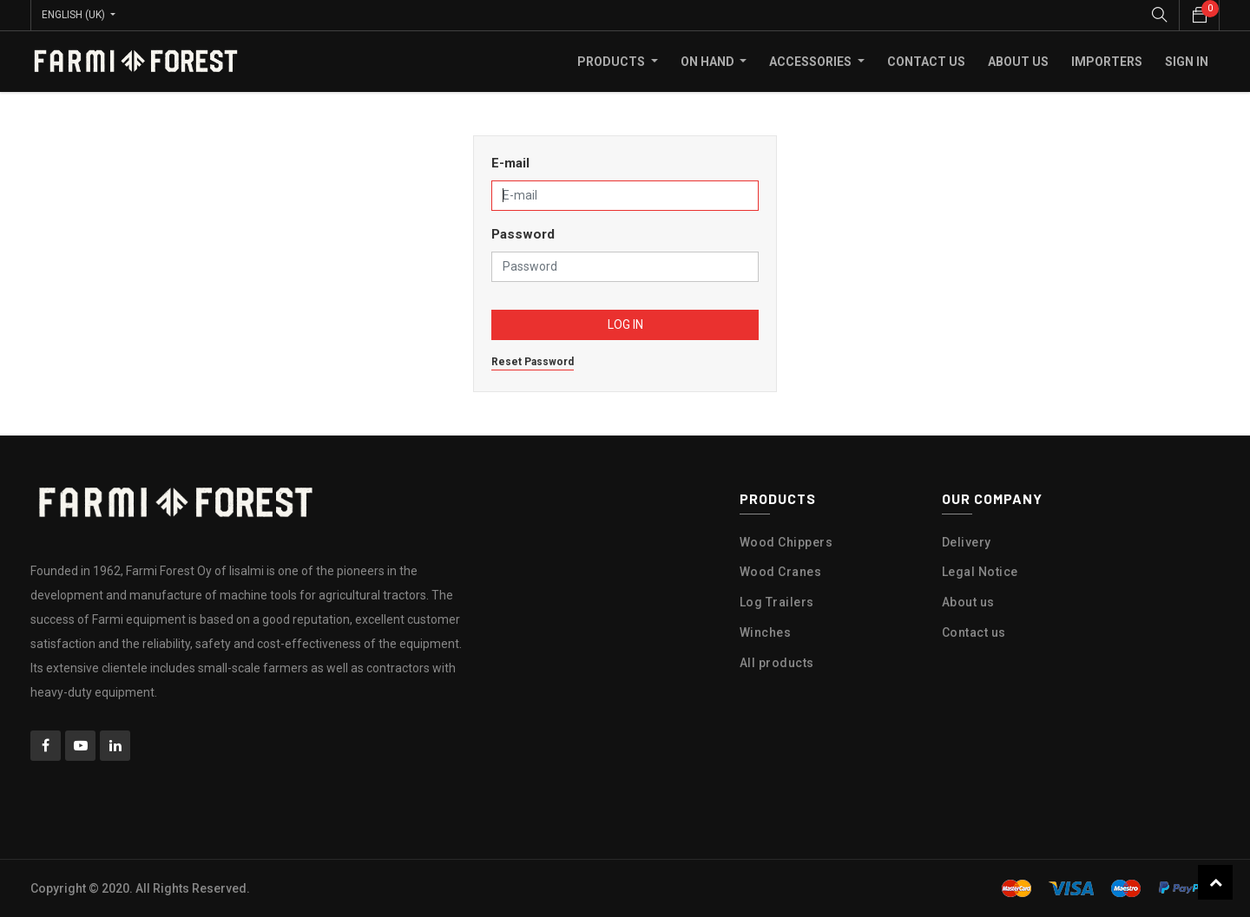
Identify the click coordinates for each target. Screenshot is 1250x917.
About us (968, 602)
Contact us (974, 632)
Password (523, 234)
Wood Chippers (786, 542)
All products (777, 663)
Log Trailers (777, 602)
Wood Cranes (781, 572)
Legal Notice (980, 572)
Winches (766, 632)
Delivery (966, 542)
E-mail (510, 163)
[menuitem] (926, 61)
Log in (625, 324)
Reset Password (532, 362)
